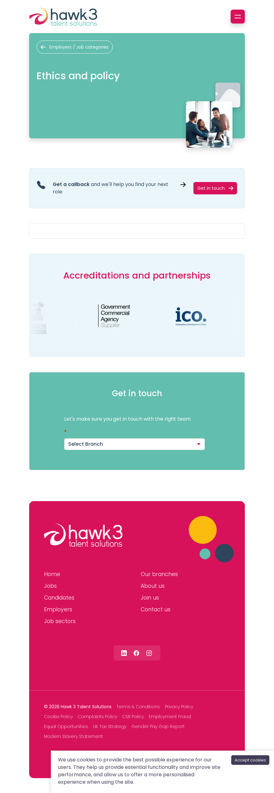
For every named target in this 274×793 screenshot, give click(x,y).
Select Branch (85, 444)
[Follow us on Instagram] (149, 652)
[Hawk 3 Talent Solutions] (83, 535)
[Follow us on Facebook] (136, 652)
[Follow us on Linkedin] (124, 652)
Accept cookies (250, 760)
